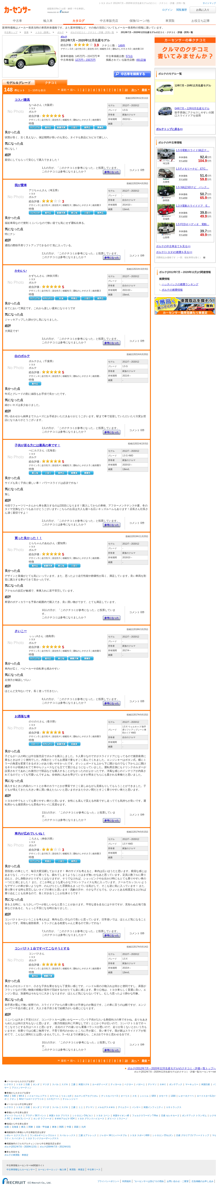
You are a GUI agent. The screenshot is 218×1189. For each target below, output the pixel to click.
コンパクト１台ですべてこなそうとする (42, 948)
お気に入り (202, 9)
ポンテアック (175, 1084)
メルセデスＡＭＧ (106, 1107)
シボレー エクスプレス (15, 1135)
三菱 (73, 1084)
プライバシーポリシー (108, 1181)
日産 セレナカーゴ (170, 1115)
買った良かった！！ (28, 538)
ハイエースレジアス (37, 1096)
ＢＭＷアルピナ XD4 (64, 1118)
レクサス (8, 1084)
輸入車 (48, 20)
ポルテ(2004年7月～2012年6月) (55, 1146)
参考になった (111, 172)
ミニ (80, 1107)
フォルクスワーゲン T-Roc (145, 1115)
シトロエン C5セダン (162, 1135)
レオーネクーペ (186, 1096)
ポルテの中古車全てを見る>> (173, 246)
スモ (134, 1096)
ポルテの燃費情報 (172, 289)
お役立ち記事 (200, 20)
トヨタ (19, 1084)
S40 (14, 1096)
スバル (55, 1084)
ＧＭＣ (163, 1084)
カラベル (54, 1096)
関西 (61, 1127)
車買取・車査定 (77, 1169)
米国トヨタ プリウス (59, 1115)
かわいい (21, 270)
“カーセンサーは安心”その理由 (149, 1181)
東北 (23, 1127)
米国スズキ (83, 1084)
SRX (154, 1096)
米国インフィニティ (153, 1107)
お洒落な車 (22, 716)
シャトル (144, 1096)
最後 (144, 89)
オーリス (125, 1096)
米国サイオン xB (121, 1115)
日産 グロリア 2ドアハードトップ (192, 1135)
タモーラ (163, 1096)
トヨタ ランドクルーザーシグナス (42, 1138)
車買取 (170, 20)
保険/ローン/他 (139, 20)
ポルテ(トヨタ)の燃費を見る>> (174, 252)
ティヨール (116, 1084)
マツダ (46, 1084)
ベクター (128, 1084)
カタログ (78, 20)
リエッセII (66, 1096)
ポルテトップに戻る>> (169, 129)
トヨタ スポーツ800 (139, 1135)
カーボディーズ (99, 1084)
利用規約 (126, 1181)
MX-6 (21, 1096)
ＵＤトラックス (173, 1107)
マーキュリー (191, 1084)
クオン (13, 1099)
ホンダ (36, 1084)
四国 (76, 1127)
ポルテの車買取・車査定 (16, 1155)
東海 (54, 1127)
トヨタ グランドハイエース (90, 1118)
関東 (31, 1127)
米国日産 (205, 1084)
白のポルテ (22, 356)
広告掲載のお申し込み (202, 1181)
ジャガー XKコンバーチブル (113, 1135)
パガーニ (140, 1084)
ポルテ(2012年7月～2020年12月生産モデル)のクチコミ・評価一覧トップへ (172, 1068)
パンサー (136, 1107)
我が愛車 (21, 185)
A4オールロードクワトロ (31, 1099)
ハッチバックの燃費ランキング (180, 284)
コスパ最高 (22, 99)
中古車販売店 (109, 20)
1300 (173, 1096)
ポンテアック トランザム (194, 1115)
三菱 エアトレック (87, 1135)
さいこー (21, 631)
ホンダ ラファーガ (42, 1118)
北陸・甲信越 (42, 1127)
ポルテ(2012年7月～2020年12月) (20, 1146)
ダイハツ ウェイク (13, 1115)
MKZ (6, 1096)
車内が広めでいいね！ (30, 833)
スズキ (64, 1084)
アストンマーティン (21, 1087)
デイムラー (123, 1107)
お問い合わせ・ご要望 (178, 1181)
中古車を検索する (132, 74)
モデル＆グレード (18, 82)
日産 (28, 1084)
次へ (134, 89)
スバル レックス (67, 1135)
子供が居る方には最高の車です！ (37, 445)
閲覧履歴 (181, 9)
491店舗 (141, 59)
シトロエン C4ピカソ (82, 1115)
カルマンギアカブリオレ (86, 1096)
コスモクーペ (53, 1099)
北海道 (15, 1127)
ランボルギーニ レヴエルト (43, 1135)
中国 (69, 1127)
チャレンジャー (70, 1099)
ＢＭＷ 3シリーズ (21, 1118)
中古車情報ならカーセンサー (21, 1169)
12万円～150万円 (85, 59)
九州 (83, 1127)
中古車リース (93, 1169)
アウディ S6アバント (36, 1115)
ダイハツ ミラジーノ (117, 1118)
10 (126, 89)
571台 (129, 56)
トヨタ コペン (103, 1115)
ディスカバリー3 (109, 1096)
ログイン (167, 9)
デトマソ (152, 1084)
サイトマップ (209, 3)
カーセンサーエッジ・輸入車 (52, 1169)
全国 (6, 1127)
